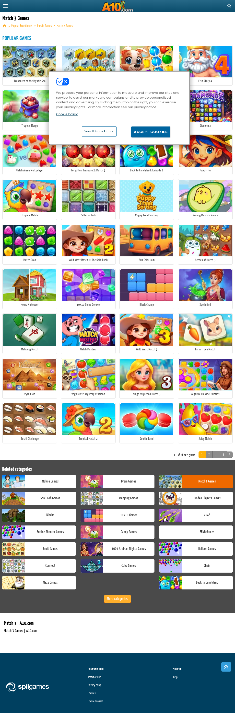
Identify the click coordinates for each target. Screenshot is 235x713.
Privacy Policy (95, 685)
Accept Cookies (151, 131)
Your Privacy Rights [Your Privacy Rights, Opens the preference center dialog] (99, 131)
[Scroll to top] (226, 667)
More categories (117, 599)
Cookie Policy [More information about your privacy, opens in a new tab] (67, 114)
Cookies (92, 693)
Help (175, 677)
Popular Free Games (22, 26)
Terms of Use (94, 677)
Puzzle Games (44, 26)
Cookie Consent (95, 701)
